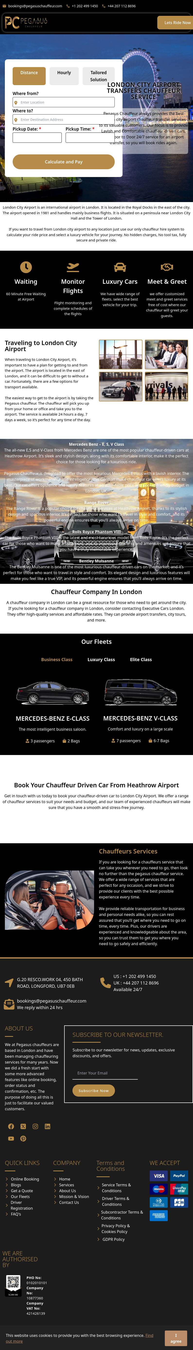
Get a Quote (22, 1190)
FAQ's (16, 1214)
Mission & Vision (74, 1196)
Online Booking (25, 1179)
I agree (176, 1338)
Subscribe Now (94, 1090)
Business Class (56, 659)
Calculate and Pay (63, 162)
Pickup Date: (27, 129)
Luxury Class (101, 659)
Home (64, 1179)
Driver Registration (22, 1205)
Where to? (23, 111)
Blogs (16, 1185)
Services (66, 1185)
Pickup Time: (80, 129)
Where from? (25, 93)
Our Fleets (20, 1196)
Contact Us (69, 1202)
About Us (67, 1190)
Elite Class (141, 659)
